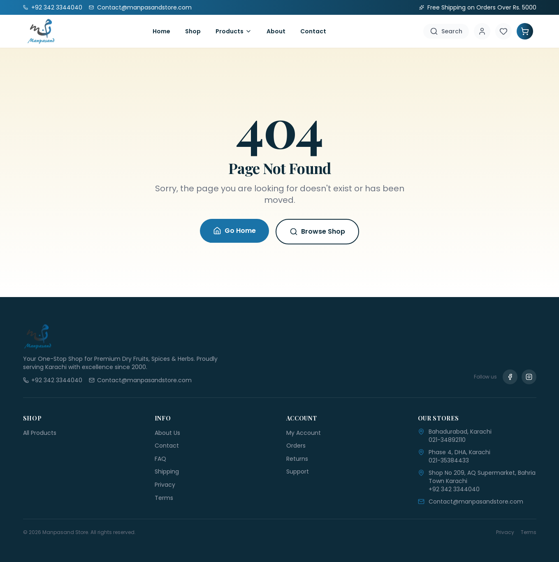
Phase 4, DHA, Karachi (459, 452)
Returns (297, 459)
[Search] (446, 31)
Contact (313, 31)
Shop (193, 31)
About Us (167, 433)
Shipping (167, 471)
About (276, 31)
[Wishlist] (503, 31)
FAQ (160, 459)
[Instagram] (529, 376)
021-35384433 (449, 460)
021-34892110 (447, 440)
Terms (164, 498)
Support (297, 471)
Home (161, 31)
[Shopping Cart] (525, 31)
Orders (296, 445)
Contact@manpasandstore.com (476, 501)
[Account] (482, 31)
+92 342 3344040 (454, 489)
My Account (303, 433)
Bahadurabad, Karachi (460, 431)
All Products (39, 433)
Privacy (165, 485)
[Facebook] (510, 376)
